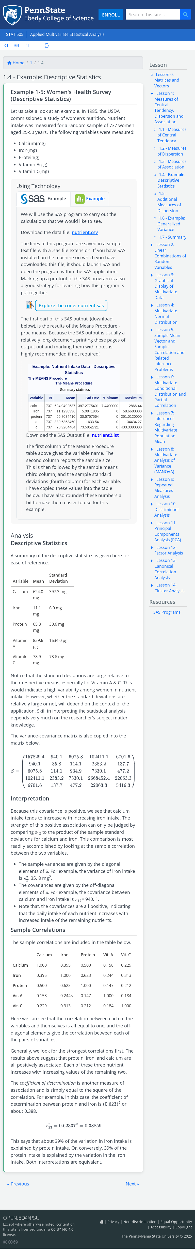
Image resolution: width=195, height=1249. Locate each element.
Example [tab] (43, 199)
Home (15, 63)
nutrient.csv (85, 232)
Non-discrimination (139, 1221)
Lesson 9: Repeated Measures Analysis (164, 487)
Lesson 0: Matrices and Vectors (166, 80)
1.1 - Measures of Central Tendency (172, 135)
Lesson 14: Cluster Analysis (169, 587)
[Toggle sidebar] (7, 45)
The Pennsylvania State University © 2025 (156, 1236)
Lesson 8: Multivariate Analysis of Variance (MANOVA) (165, 460)
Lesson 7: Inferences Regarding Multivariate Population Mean (165, 427)
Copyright (183, 1227)
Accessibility (161, 1227)
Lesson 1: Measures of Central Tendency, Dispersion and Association (169, 107)
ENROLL (111, 14)
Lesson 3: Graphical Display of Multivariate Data (165, 286)
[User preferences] (26, 45)
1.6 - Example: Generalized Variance (171, 223)
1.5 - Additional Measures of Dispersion (169, 202)
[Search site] (152, 14)
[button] (18, 1183)
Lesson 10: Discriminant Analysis (166, 509)
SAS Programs (167, 612)
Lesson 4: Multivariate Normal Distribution (165, 313)
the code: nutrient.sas (80, 305)
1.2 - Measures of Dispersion (172, 151)
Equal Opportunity (176, 1221)
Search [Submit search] (187, 14)
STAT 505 (14, 34)
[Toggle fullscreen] (36, 45)
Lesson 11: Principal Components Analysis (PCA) (167, 531)
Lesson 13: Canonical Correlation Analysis (165, 569)
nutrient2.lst (105, 435)
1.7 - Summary (172, 237)
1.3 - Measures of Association (172, 164)
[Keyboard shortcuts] (16, 45)
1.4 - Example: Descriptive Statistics (171, 180)
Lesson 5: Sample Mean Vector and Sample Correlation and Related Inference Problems (169, 349)
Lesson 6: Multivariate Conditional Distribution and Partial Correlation (170, 391)
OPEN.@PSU (22, 1218)
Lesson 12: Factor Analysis (168, 550)
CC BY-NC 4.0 (62, 1229)
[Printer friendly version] (45, 45)
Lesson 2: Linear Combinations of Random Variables (170, 256)
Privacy (113, 1221)
